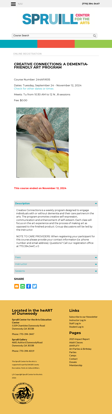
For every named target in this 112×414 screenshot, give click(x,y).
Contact (73, 358)
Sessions (20, 271)
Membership (75, 365)
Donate (73, 362)
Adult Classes (76, 342)
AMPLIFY (74, 345)
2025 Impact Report (79, 339)
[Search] (94, 35)
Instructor (21, 264)
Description (22, 203)
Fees (18, 257)
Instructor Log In (77, 320)
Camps (72, 355)
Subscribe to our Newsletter (83, 316)
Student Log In (76, 326)
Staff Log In (75, 323)
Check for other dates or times (34, 88)
